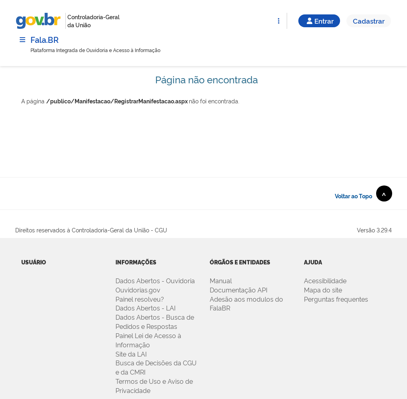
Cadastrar (369, 20)
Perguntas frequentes (336, 298)
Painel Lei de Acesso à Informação (148, 340)
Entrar (319, 20)
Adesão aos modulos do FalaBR (246, 303)
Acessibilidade (325, 280)
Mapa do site (323, 289)
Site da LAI (131, 353)
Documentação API (238, 289)
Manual (221, 280)
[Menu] (22, 39)
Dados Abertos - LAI (145, 307)
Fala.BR (44, 39)
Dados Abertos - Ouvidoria (155, 280)
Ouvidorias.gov (137, 289)
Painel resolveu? (139, 298)
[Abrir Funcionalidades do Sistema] (278, 20)
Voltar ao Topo (363, 193)
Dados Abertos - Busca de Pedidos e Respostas (154, 321)
